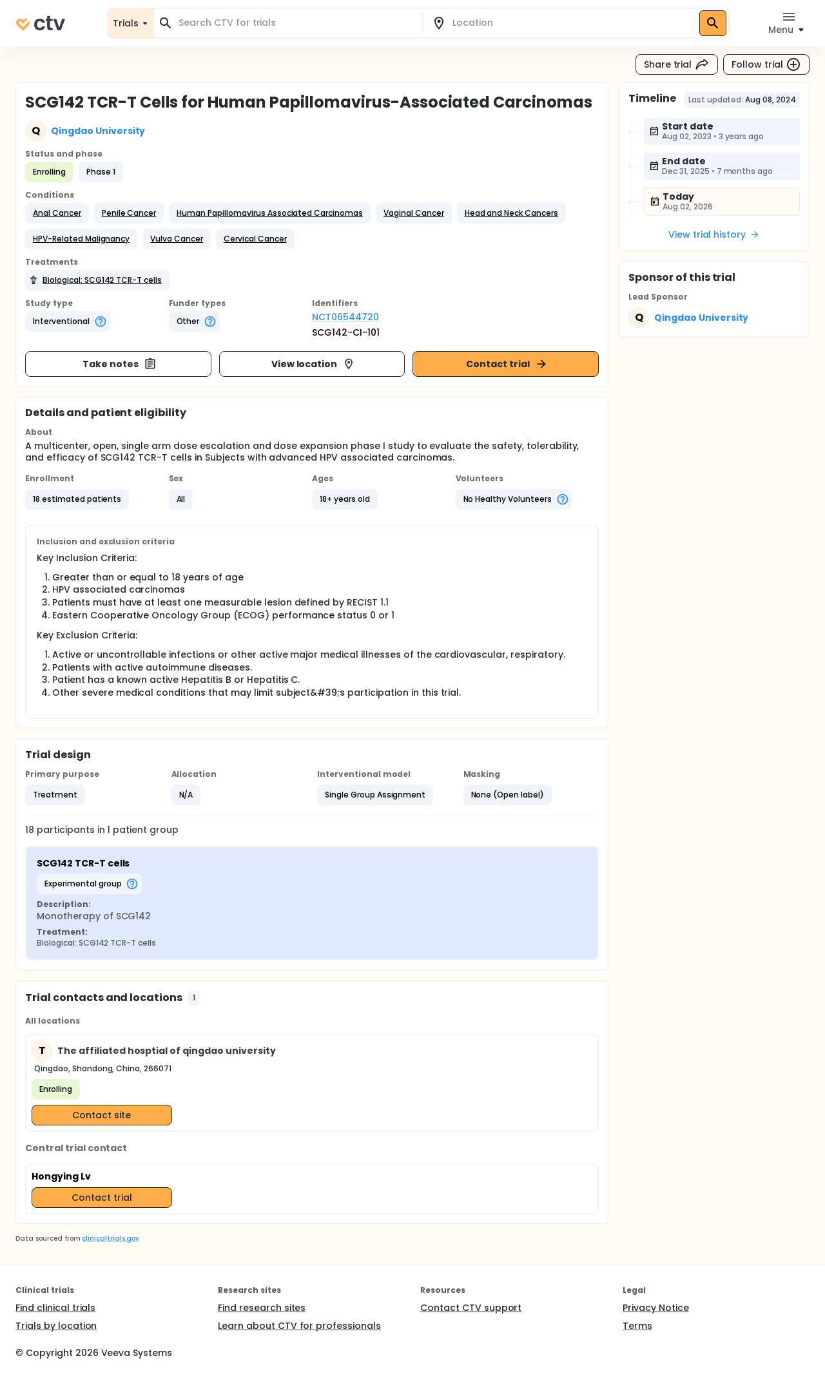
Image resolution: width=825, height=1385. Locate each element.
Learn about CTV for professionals (299, 1326)
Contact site (101, 1115)
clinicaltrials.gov (110, 1238)
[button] (57, 213)
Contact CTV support (470, 1307)
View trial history (714, 234)
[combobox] (296, 23)
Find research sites (262, 1307)
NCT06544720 (345, 317)
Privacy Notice (656, 1307)
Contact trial (507, 364)
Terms (637, 1326)
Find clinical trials (55, 1307)
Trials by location (56, 1326)
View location (313, 364)
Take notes (119, 364)
